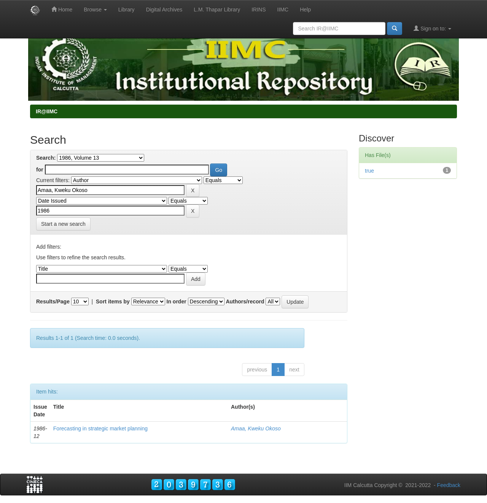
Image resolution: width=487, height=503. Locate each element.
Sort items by (113, 301)
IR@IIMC (46, 111)
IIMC (283, 9)
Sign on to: (432, 28)
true (369, 171)
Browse (95, 9)
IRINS (258, 9)
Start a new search (63, 224)
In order (176, 301)
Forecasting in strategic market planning (100, 428)
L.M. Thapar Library (217, 9)
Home (61, 9)
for (39, 170)
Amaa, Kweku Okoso (256, 428)
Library (126, 9)
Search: (46, 158)
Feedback (448, 485)
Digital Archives (164, 9)
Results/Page (53, 301)
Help (305, 9)
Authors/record (245, 301)
